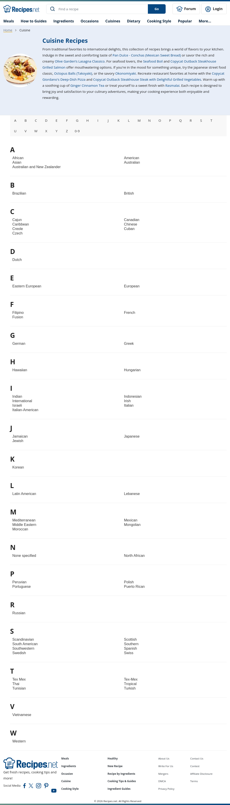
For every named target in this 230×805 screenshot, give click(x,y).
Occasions (90, 21)
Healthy (112, 758)
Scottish (130, 639)
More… (205, 21)
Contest (194, 766)
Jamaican (20, 436)
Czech (17, 233)
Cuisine (66, 781)
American (131, 158)
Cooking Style (70, 788)
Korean (18, 467)
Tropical (130, 684)
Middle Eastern (24, 525)
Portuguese (21, 586)
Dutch (17, 260)
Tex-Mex (131, 679)
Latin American (24, 494)
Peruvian (19, 582)
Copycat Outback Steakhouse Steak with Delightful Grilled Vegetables (147, 79)
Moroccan (20, 529)
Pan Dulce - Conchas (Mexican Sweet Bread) (146, 55)
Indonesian (133, 396)
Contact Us (196, 758)
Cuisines (112, 21)
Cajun (17, 220)
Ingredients (63, 21)
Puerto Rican (134, 586)
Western (19, 741)
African (18, 158)
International (22, 401)
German (18, 343)
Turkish (130, 688)
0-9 (77, 131)
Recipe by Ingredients (121, 773)
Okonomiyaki (125, 73)
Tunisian (19, 688)
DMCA (162, 781)
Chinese (130, 224)
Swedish (19, 653)
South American (25, 644)
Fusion (17, 317)
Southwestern (23, 648)
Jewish (17, 441)
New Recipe (115, 766)
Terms (194, 781)
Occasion (67, 773)
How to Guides (34, 21)
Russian (18, 613)
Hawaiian (19, 370)
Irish (127, 401)
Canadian (132, 220)
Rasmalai (172, 85)
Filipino (18, 313)
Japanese (132, 436)
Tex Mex (19, 679)
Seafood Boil (153, 61)
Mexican (131, 520)
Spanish (130, 648)
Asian (16, 162)
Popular (185, 21)
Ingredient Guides (118, 788)
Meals (65, 758)
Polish (129, 582)
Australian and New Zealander (36, 167)
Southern (131, 644)
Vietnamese (21, 715)
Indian (17, 396)
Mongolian (132, 525)
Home (7, 30)
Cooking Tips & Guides (121, 781)
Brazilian (19, 193)
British (129, 193)
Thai (15, 684)
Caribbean (20, 224)
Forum (186, 9)
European (132, 286)
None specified (24, 556)
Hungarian (132, 370)
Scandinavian (23, 639)
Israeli (17, 405)
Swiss (129, 653)
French (129, 313)
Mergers (163, 773)
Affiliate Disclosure (201, 773)
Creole (17, 229)
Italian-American (25, 410)
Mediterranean (23, 520)
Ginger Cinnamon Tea (87, 85)
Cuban (129, 229)
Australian (132, 162)
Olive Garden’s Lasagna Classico (80, 61)
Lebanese (132, 494)
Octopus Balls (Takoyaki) (73, 73)
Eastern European (26, 286)
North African (134, 556)
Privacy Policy (166, 788)
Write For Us (165, 766)
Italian (129, 405)
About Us (163, 758)
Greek (129, 343)
